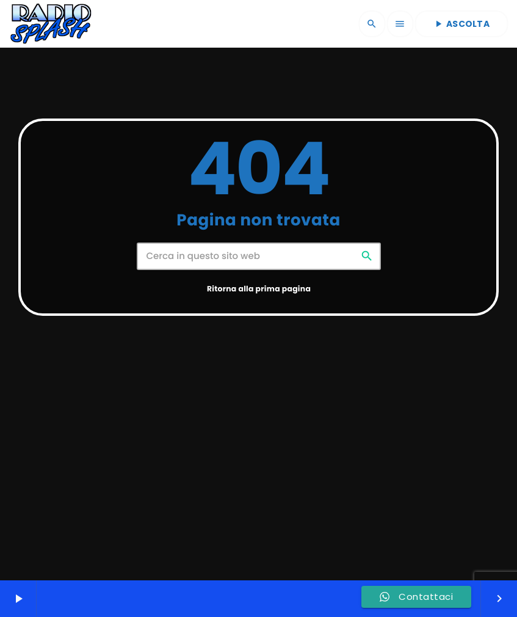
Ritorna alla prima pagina (259, 334)
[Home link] (50, 23)
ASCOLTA (461, 24)
